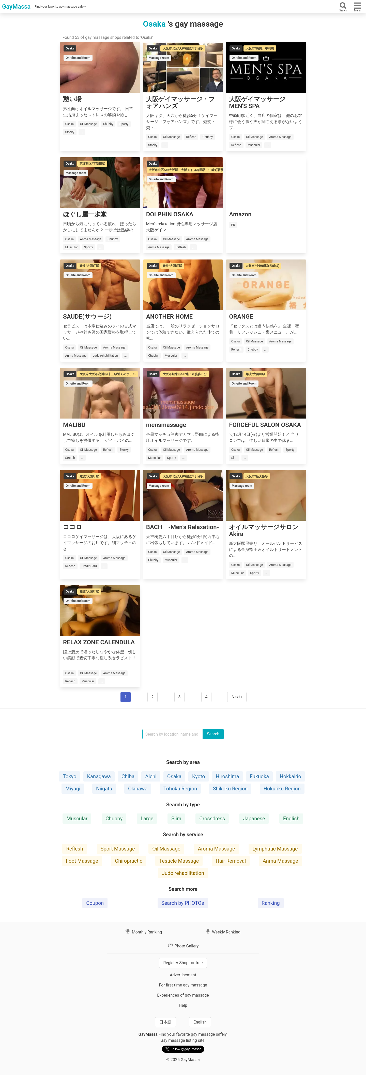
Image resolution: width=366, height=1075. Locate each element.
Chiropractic (128, 861)
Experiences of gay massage (183, 995)
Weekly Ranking (222, 932)
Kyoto (198, 776)
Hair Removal (231, 861)
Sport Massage (118, 849)
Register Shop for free (183, 962)
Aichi (150, 776)
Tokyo (69, 776)
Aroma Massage (216, 849)
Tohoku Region (180, 789)
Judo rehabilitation (183, 873)
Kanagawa (99, 776)
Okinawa (138, 789)
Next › (237, 697)
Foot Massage (82, 861)
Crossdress (212, 819)
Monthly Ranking (143, 932)
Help (183, 1005)
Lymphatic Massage (275, 849)
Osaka (174, 776)
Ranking (271, 903)
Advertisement (183, 975)
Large (147, 819)
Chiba (127, 776)
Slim (176, 819)
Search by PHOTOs (182, 903)
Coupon (95, 903)
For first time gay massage (183, 985)
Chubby (114, 819)
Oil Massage (166, 849)
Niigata (104, 789)
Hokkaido (290, 776)
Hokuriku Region (282, 789)
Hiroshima (227, 776)
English (291, 819)
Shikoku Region (230, 789)
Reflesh (74, 849)
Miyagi (72, 789)
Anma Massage (280, 861)
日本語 (165, 1022)
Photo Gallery (183, 946)
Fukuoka (259, 776)
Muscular (76, 819)
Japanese (254, 819)
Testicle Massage (179, 861)
